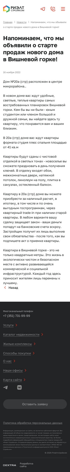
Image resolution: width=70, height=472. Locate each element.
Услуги (8, 325)
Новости (21, 22)
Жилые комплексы (17, 344)
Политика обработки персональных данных (32, 422)
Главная (7, 22)
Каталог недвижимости (21, 334)
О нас (7, 361)
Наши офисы (13, 370)
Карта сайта (12, 380)
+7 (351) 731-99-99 (16, 316)
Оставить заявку (35, 404)
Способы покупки (17, 353)
